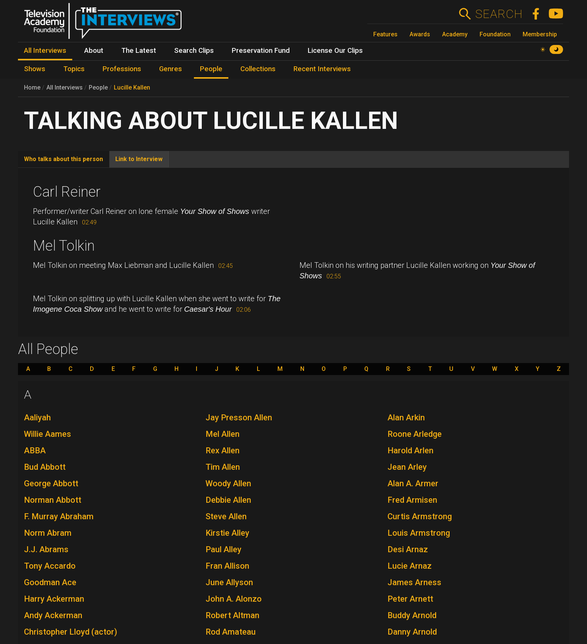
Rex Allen (223, 450)
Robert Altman (232, 615)
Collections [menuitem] (258, 69)
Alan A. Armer (412, 483)
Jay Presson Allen (239, 417)
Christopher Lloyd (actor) (70, 632)
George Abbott (51, 483)
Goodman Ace (50, 582)
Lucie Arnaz (409, 566)
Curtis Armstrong (419, 516)
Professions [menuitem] (122, 69)
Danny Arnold (412, 632)
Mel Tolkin (64, 246)
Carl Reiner (67, 192)
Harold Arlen (410, 450)
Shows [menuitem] (34, 69)
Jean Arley (407, 467)
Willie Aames (47, 434)
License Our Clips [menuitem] (335, 50)
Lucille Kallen (132, 87)
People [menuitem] (211, 69)
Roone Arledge (414, 434)
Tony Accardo (50, 566)
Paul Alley (223, 549)
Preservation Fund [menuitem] (261, 50)
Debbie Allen (228, 500)
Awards (420, 34)
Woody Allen (228, 483)
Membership (540, 34)
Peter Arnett (410, 599)
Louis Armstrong (418, 533)
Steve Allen (226, 516)
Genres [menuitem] (170, 69)
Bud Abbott (45, 467)
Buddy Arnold (412, 615)
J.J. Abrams (46, 549)
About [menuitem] (93, 50)
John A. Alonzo (234, 599)
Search (499, 14)
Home (32, 87)
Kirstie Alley (227, 533)
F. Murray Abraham (59, 516)
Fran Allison (227, 566)
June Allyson (229, 582)
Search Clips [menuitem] (194, 50)
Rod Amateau (231, 632)
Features (385, 34)
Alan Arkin (406, 417)
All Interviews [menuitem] (45, 50)
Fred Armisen (412, 500)
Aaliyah (37, 417)
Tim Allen (223, 467)
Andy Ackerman (53, 615)
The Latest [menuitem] (138, 50)
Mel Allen (223, 434)
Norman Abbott (52, 500)
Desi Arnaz (407, 549)
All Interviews (64, 87)
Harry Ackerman (54, 599)
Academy (455, 34)
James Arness (414, 582)
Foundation (495, 34)
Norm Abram (48, 533)
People (98, 87)
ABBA (35, 450)
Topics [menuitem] (74, 69)
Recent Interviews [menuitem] (322, 69)
